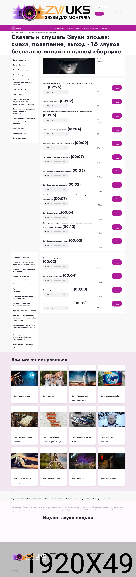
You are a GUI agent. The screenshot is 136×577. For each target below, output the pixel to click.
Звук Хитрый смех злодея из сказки (57, 157)
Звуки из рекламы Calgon (110, 396)
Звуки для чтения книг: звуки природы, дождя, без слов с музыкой (24, 120)
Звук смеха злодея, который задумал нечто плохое (62, 258)
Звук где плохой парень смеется (55, 130)
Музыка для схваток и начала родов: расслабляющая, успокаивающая (24, 337)
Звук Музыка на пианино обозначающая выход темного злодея (67, 111)
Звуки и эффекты (16, 32)
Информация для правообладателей (63, 553)
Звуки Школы (18, 128)
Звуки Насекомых (20, 89)
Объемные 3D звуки (20, 138)
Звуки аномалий (78, 478)
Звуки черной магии (108, 478)
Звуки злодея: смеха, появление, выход (44, 32)
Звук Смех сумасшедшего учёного (56, 241)
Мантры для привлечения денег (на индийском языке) (24, 263)
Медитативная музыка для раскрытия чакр (23, 297)
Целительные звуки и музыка (24, 284)
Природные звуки (20, 133)
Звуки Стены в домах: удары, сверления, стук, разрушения (52, 441)
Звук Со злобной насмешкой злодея (57, 171)
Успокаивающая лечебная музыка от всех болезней (23, 345)
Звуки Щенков (48, 396)
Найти (99, 13)
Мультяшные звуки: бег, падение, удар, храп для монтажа (22, 82)
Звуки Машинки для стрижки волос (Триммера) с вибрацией (24, 111)
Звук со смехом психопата (53, 276)
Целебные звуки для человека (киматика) (21, 277)
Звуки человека (26, 32)
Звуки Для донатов (20, 75)
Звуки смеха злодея (19, 499)
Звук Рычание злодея (51, 102)
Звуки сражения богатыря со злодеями (95, 499)
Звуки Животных (19, 65)
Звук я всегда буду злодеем (55, 499)
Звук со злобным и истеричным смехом (58, 304)
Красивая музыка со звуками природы (24, 290)
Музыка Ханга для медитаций (24, 311)
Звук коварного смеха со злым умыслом (58, 290)
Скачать (117, 87)
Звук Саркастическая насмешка (55, 185)
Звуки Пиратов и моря (21, 70)
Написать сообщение (96, 553)
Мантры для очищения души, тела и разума (24, 270)
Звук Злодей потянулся (52, 213)
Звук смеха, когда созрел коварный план (59, 143)
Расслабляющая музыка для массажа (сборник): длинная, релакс (24, 327)
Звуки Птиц (17, 94)
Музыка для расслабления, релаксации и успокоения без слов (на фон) (24, 317)
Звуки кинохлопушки (22, 396)
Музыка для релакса (21, 257)
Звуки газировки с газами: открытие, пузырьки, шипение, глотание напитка (23, 101)
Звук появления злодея (36, 499)
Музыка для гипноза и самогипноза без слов (21, 304)
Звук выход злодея (73, 499)
